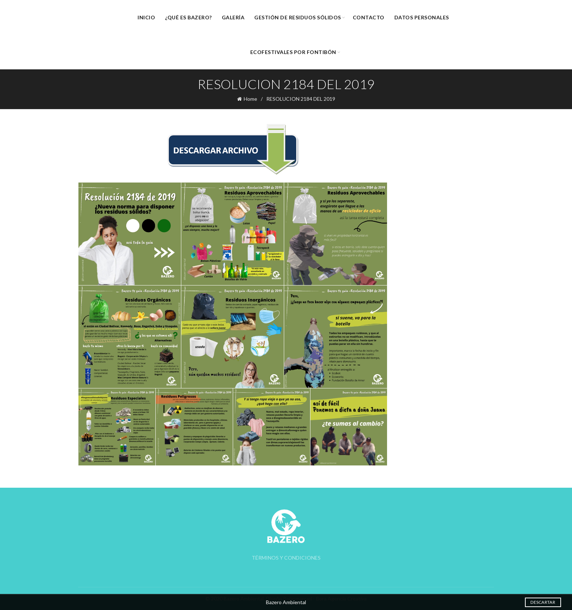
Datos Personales (421, 17)
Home (250, 99)
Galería (233, 17)
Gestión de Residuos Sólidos (297, 17)
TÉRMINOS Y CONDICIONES (286, 558)
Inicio (146, 17)
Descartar (542, 602)
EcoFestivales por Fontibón (293, 52)
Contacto (368, 17)
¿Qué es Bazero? (188, 17)
